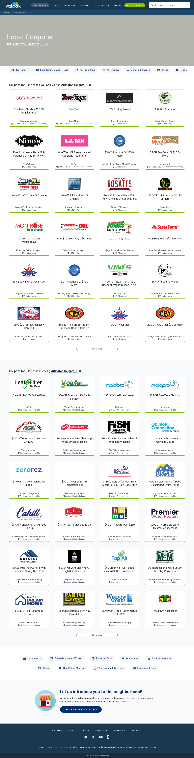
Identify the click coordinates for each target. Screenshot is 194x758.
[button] (101, 5)
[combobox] (169, 5)
